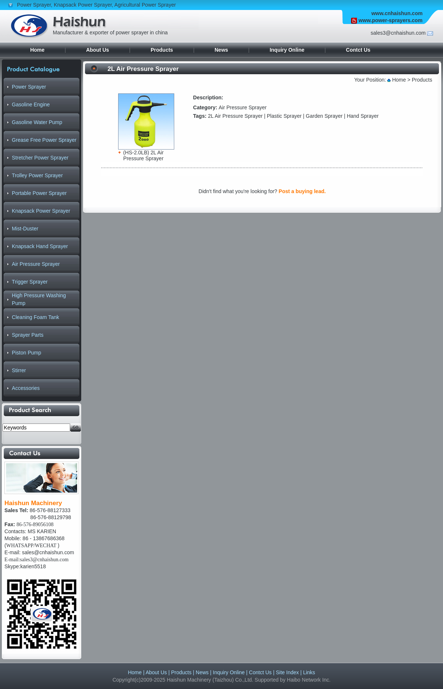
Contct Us (358, 50)
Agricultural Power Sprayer (145, 5)
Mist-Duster (25, 229)
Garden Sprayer (324, 116)
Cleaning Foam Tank (35, 317)
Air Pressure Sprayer (36, 264)
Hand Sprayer (362, 116)
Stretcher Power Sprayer (40, 158)
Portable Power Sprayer (39, 193)
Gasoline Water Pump (37, 122)
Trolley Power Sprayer (37, 175)
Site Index (287, 672)
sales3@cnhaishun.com (398, 33)
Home (37, 50)
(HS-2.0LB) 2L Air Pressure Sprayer (143, 155)
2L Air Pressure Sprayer (235, 116)
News (221, 50)
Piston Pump (26, 353)
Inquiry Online (286, 50)
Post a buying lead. (302, 191)
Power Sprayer (34, 5)
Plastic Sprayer (284, 116)
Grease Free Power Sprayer (44, 140)
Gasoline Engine (31, 104)
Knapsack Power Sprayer (83, 5)
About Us (97, 50)
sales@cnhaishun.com (48, 552)
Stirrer (19, 370)
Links (309, 672)
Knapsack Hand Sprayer (40, 246)
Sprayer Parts (28, 335)
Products (162, 50)
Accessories (26, 388)
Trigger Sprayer (30, 282)
